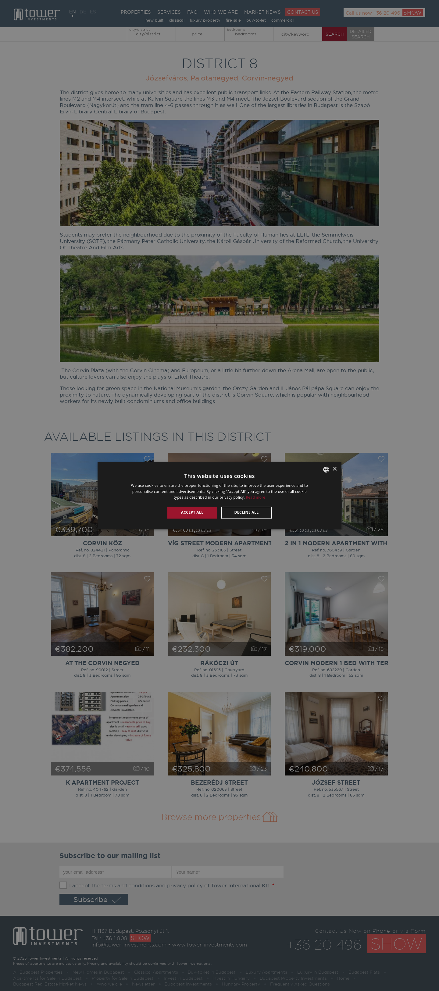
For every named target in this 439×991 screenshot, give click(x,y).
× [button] (334, 469)
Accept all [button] (192, 512)
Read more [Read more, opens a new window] (255, 497)
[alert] (219, 495)
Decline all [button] (246, 512)
